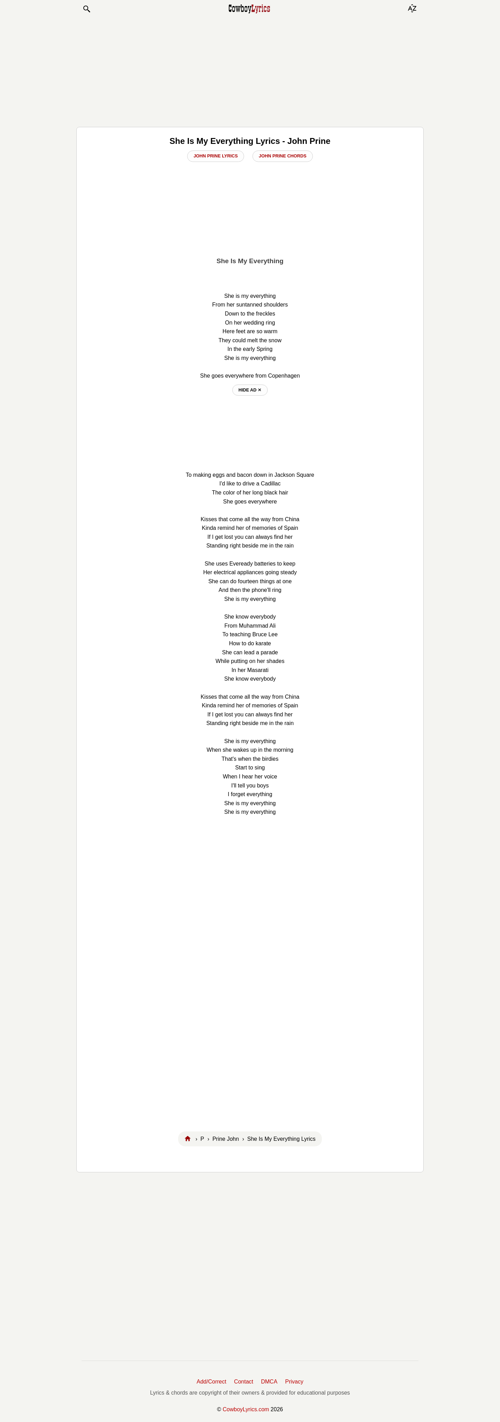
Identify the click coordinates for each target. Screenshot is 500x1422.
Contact (243, 1382)
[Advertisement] (250, 70)
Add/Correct (211, 1382)
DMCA (269, 1382)
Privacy (294, 1382)
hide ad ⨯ (250, 390)
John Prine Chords (282, 155)
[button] (86, 9)
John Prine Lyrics (215, 155)
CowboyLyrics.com (246, 1409)
